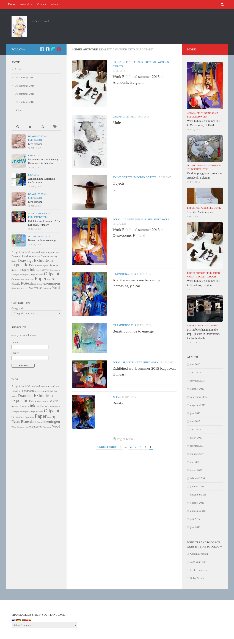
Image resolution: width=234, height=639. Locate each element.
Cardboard (28, 256)
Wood (56, 288)
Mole (117, 122)
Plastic (16, 283)
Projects (129, 362)
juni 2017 (195, 413)
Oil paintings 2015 (134, 219)
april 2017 (195, 429)
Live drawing (35, 143)
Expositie (34, 155)
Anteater (43, 252)
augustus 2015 (198, 510)
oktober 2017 (197, 388)
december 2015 (198, 494)
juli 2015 (195, 519)
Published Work (145, 62)
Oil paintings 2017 (25, 77)
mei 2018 (195, 364)
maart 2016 (196, 470)
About (54, 4)
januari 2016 (197, 486)
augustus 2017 (198, 405)
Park (49, 279)
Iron (37, 270)
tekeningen (51, 283)
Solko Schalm (197, 578)
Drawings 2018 (37, 136)
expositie (20, 264)
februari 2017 (197, 445)
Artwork (25, 4)
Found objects (122, 62)
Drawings (25, 260)
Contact (41, 4)
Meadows (39, 275)
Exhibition (43, 260)
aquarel (51, 252)
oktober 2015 (197, 502)
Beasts (118, 403)
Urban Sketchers (18, 288)
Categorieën (18, 308)
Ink (32, 269)
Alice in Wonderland (29, 252)
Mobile (191, 325)
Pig (53, 279)
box (20, 256)
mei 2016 (195, 462)
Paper (41, 278)
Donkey (15, 261)
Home (11, 4)
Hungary (24, 269)
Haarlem (15, 270)
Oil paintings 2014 (124, 274)
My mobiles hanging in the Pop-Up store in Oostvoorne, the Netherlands (203, 334)
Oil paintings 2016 (25, 85)
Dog (55, 256)
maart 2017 (196, 437)
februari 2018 (197, 380)
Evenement (35, 140)
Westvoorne (47, 288)
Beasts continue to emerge (133, 331)
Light (33, 275)
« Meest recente (106, 446)
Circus (37, 256)
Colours (45, 256)
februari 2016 (197, 478)
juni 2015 (195, 527)
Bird (57, 252)
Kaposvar (44, 269)
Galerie (53, 265)
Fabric (33, 265)
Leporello (27, 275)
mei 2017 (195, 421)
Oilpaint (51, 273)
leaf (21, 275)
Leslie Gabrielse (199, 570)
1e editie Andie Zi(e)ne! (200, 212)
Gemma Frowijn (199, 553)
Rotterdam (28, 283)
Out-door (16, 279)
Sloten (39, 284)
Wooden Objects (145, 177)
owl (22, 279)
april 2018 (195, 372)
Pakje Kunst (29, 279)
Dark (51, 256)
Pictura (18, 110)
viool (27, 288)
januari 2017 (197, 453)
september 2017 (198, 397)
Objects (119, 183)
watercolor (35, 288)
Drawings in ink (123, 116)
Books (15, 256)
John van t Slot (198, 561)
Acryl (117, 219)
